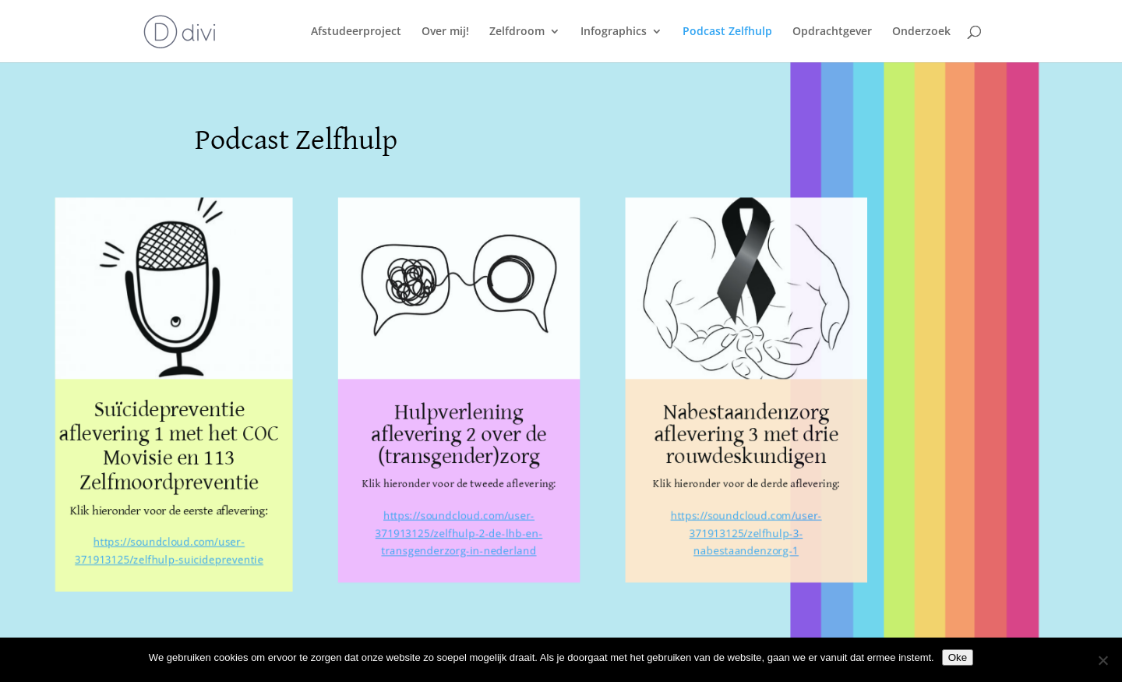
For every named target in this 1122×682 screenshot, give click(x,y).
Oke (957, 657)
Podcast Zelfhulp (727, 32)
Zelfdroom (517, 32)
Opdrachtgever (832, 32)
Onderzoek (921, 32)
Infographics (613, 32)
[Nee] (1102, 660)
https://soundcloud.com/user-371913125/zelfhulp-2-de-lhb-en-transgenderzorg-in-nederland (458, 537)
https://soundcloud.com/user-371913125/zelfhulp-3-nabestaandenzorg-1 (755, 537)
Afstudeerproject (356, 32)
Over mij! (445, 32)
